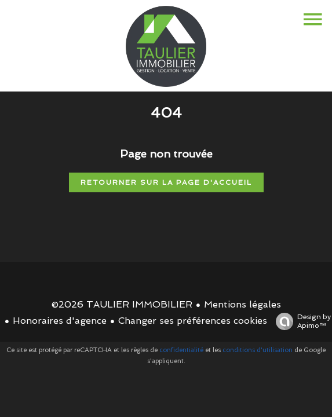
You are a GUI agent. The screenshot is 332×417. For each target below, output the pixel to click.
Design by (300, 321)
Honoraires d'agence (60, 320)
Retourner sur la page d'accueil (166, 182)
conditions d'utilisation (257, 350)
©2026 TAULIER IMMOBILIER (122, 304)
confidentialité (181, 350)
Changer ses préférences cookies (192, 320)
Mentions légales (242, 304)
